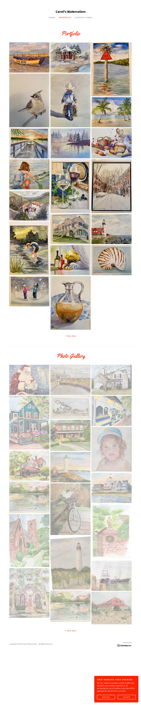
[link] (70, 12)
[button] (70, 336)
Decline (106, 697)
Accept (126, 697)
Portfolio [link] (65, 18)
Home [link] (52, 18)
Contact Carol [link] (84, 18)
